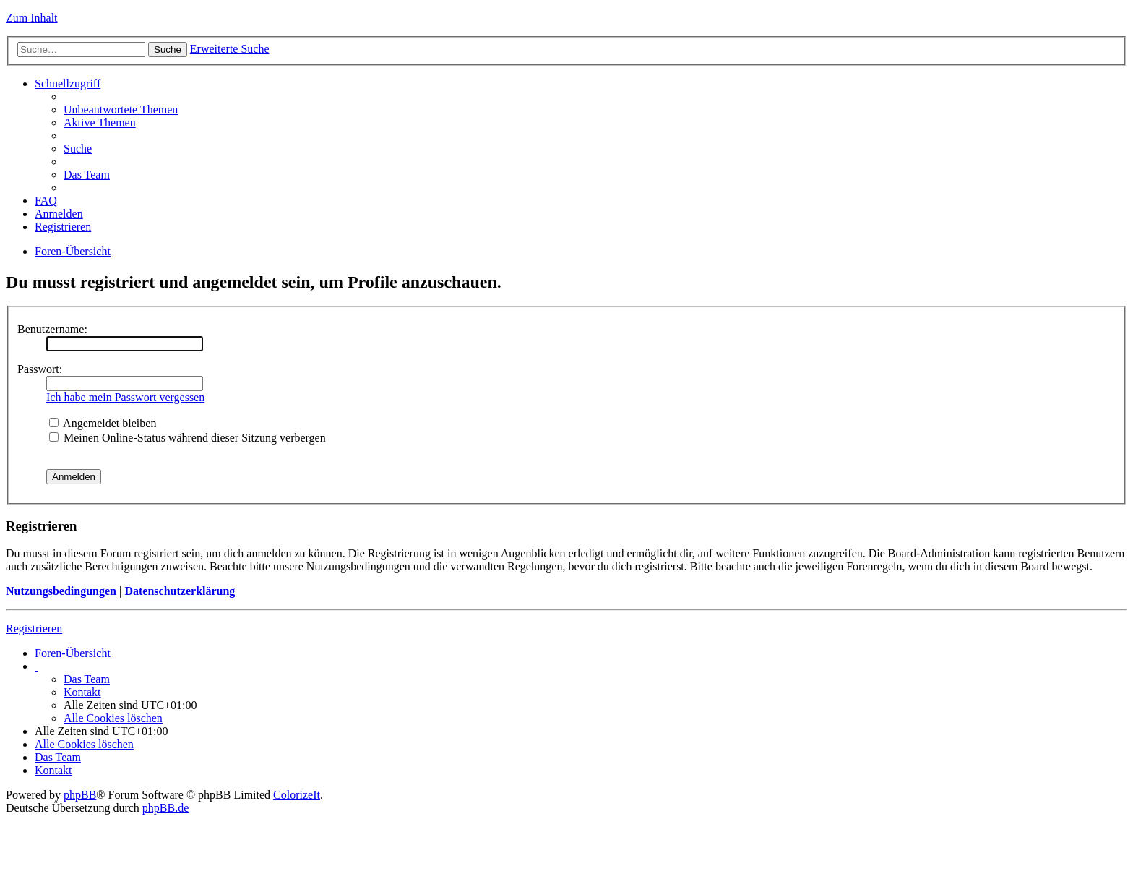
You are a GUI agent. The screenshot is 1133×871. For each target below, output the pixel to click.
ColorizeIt (296, 795)
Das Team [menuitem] (87, 174)
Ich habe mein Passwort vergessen (125, 397)
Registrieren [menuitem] (63, 226)
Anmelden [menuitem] (59, 213)
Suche (167, 49)
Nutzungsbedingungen (61, 591)
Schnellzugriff (67, 83)
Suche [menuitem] (78, 148)
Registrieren (34, 628)
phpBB (80, 795)
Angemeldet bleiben (102, 423)
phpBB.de (165, 808)
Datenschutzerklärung (179, 591)
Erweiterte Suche (230, 49)
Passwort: (39, 369)
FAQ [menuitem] (46, 200)
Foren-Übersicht (73, 251)
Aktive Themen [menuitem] (100, 122)
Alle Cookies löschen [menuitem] (113, 718)
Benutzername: (52, 329)
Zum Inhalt (32, 18)
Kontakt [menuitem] (82, 692)
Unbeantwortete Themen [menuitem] (121, 109)
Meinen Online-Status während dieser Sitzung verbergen (187, 438)
